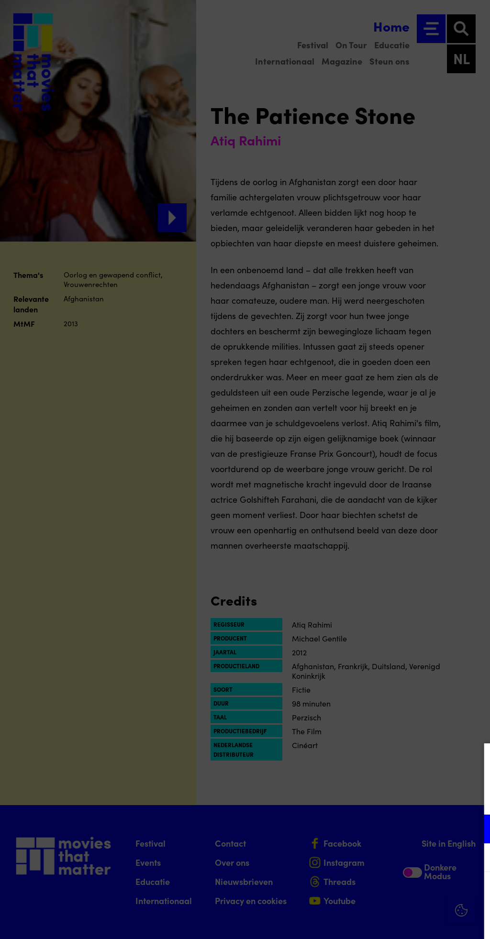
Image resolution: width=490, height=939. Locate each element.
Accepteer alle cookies (409, 893)
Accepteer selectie (408, 921)
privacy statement (370, 797)
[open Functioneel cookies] (474, 830)
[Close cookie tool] (475, 760)
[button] (399, 828)
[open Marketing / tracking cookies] (474, 858)
